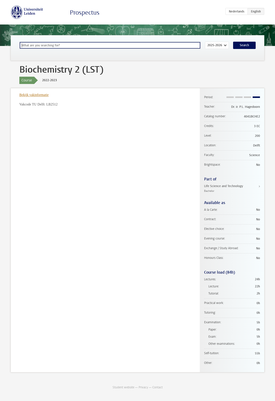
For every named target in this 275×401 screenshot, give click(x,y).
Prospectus (84, 13)
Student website (123, 387)
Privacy (143, 387)
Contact (157, 387)
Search (244, 45)
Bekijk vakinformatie (34, 95)
